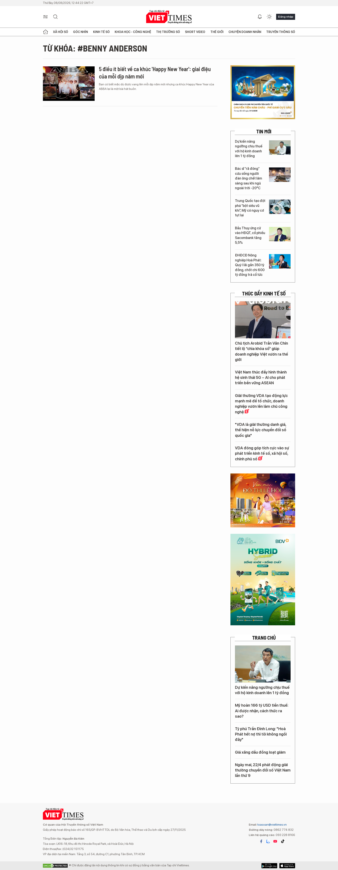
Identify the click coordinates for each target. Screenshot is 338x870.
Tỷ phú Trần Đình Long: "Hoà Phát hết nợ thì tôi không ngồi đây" (261, 734)
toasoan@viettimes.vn (272, 824)
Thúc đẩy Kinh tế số (263, 294)
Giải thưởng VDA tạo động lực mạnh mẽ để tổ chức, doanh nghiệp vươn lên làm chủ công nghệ (261, 403)
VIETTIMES (169, 17)
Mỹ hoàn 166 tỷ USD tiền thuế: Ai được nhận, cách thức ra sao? (261, 710)
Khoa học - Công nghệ (133, 32)
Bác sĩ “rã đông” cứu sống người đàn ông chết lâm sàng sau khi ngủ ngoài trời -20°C (248, 178)
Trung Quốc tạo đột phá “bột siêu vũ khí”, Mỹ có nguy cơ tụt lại (250, 208)
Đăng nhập (285, 16)
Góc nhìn (80, 32)
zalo (268, 841)
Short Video (195, 32)
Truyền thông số (280, 32)
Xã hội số (60, 32)
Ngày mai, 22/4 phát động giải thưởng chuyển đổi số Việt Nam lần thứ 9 (263, 770)
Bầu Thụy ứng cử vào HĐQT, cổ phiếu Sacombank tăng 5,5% (250, 235)
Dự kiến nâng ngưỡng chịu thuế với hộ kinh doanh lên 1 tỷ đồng (248, 148)
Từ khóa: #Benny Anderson (95, 48)
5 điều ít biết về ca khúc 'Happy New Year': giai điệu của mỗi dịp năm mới (155, 73)
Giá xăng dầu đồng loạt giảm (260, 752)
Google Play (287, 865)
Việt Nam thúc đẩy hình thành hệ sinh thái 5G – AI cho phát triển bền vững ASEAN (261, 377)
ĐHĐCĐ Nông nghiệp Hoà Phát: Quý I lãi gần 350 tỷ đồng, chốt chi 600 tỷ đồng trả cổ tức (249, 265)
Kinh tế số (101, 32)
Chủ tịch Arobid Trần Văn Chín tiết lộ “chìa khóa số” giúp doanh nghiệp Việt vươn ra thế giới (261, 351)
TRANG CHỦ (264, 638)
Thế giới (217, 32)
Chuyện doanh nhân (244, 32)
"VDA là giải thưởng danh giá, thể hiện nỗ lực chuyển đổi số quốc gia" (260, 429)
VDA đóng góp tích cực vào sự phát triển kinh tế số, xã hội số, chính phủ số (262, 453)
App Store (269, 865)
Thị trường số (168, 32)
